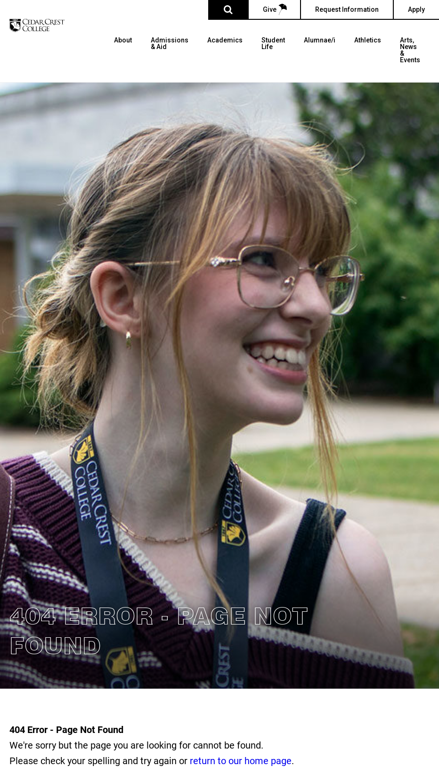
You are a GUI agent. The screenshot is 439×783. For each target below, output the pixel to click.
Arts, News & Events (410, 50)
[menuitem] (123, 59)
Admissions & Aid (169, 43)
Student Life (273, 43)
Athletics (367, 40)
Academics (225, 40)
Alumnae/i (319, 40)
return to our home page (241, 760)
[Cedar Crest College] (37, 25)
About (123, 40)
